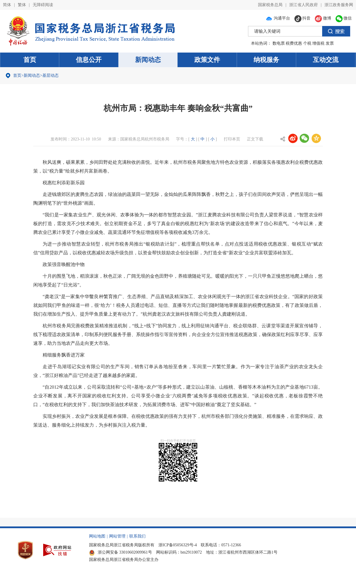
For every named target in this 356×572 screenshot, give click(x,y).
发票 (330, 43)
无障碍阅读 (43, 5)
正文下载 (255, 139)
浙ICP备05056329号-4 (177, 545)
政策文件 (207, 59)
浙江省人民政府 (303, 5)
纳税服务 (266, 59)
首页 (29, 59)
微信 (344, 18)
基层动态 (50, 75)
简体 (7, 5)
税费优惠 (294, 43)
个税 (307, 43)
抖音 (302, 18)
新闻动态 (148, 59)
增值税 (318, 43)
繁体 (22, 5)
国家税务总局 (270, 5)
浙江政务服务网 (338, 5)
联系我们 (137, 536)
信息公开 (89, 59)
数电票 (279, 43)
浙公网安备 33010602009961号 (120, 552)
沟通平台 (278, 18)
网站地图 (97, 536)
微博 (323, 18)
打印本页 (232, 139)
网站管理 (117, 536)
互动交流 (325, 59)
